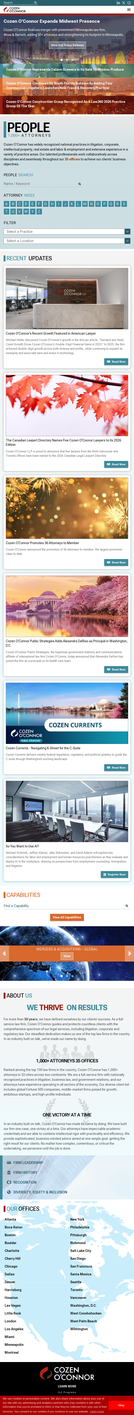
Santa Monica (81, 1274)
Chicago (11, 1266)
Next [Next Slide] (129, 953)
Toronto (76, 1290)
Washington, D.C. (83, 1305)
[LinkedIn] (118, 3)
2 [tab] (67, 60)
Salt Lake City (80, 1251)
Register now (114, 874)
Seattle (75, 1282)
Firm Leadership (23, 1163)
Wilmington (79, 1329)
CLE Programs (67, 1392)
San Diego (78, 1258)
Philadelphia (79, 1227)
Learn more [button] (97, 1411)
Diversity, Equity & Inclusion (35, 1192)
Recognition (20, 1182)
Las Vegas (13, 1305)
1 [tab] (61, 60)
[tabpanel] (67, 953)
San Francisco (81, 1266)
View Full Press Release (67, 45)
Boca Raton (13, 1227)
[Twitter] (123, 3)
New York (77, 1219)
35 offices (72, 159)
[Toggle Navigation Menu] (129, 9)
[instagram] (129, 3)
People (18, 175)
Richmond (78, 1243)
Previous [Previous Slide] (4, 953)
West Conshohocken (85, 1313)
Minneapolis (14, 1345)
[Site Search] (21, 3)
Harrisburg (13, 1290)
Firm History (20, 1172)
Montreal (12, 1352)
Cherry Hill (13, 1258)
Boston (10, 1235)
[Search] (35, 3)
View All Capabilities (67, 917)
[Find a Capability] (67, 905)
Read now (116, 361)
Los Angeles (14, 1329)
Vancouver (78, 1298)
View (67, 956)
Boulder (11, 1243)
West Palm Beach (83, 1321)
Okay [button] (121, 1405)
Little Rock (13, 1313)
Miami (9, 1337)
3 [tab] (72, 60)
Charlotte (12, 1251)
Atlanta (10, 1219)
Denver (10, 1282)
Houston (11, 1298)
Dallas (10, 1274)
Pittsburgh (78, 1235)
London (10, 1321)
